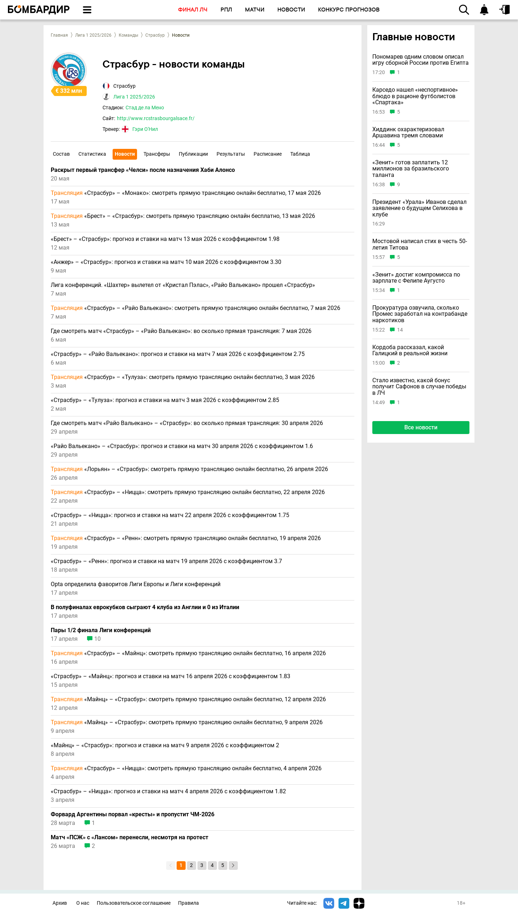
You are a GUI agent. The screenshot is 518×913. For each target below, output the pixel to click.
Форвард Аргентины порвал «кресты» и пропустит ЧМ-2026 (132, 814)
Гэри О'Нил (145, 129)
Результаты (231, 154)
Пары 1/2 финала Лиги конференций (101, 630)
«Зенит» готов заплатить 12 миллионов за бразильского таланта (410, 168)
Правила (188, 903)
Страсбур (155, 35)
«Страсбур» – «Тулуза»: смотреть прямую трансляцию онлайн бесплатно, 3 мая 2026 (183, 377)
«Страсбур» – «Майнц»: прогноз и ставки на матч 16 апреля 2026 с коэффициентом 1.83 (170, 676)
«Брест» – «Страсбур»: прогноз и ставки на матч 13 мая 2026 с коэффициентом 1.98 (165, 239)
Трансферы (157, 154)
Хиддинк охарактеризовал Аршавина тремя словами (408, 132)
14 (400, 330)
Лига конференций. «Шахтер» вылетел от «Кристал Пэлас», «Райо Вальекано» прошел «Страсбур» (183, 285)
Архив (60, 903)
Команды (128, 35)
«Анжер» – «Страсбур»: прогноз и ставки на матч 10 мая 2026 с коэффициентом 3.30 (166, 262)
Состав (61, 154)
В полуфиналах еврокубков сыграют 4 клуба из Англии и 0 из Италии (145, 607)
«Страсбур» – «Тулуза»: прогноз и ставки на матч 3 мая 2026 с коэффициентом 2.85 (165, 400)
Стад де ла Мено (145, 107)
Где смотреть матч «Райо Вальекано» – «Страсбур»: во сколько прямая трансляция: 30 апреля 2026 (187, 423)
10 (97, 639)
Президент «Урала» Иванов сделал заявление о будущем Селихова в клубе (419, 208)
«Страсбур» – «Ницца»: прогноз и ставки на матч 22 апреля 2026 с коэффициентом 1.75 (170, 515)
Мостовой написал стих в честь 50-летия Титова (419, 244)
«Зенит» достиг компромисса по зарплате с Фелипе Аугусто (416, 277)
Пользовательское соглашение (134, 903)
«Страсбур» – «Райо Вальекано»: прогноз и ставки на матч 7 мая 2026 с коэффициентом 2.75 (178, 354)
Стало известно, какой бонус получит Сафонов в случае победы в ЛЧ (419, 386)
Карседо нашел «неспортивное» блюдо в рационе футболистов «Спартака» (415, 96)
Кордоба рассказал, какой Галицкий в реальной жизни (409, 350)
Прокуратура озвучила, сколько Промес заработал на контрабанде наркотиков (419, 314)
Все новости (420, 427)
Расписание (268, 154)
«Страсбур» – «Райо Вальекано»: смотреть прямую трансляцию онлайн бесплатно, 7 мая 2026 (195, 308)
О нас (82, 903)
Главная (59, 35)
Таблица (300, 154)
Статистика (92, 154)
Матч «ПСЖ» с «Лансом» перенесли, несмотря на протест (129, 837)
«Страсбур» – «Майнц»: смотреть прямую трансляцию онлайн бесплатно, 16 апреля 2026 (188, 653)
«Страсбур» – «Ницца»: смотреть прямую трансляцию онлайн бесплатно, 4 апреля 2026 (186, 768)
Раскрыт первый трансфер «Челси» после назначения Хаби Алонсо (143, 170)
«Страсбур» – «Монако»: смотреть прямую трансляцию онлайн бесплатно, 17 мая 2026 (186, 193)
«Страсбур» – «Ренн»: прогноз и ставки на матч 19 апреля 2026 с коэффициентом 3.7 (166, 561)
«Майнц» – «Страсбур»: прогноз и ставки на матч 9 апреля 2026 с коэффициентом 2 (165, 745)
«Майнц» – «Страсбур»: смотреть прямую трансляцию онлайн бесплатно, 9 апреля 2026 (187, 722)
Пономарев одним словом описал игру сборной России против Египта (420, 60)
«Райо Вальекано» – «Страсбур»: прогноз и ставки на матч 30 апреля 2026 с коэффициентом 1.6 (182, 446)
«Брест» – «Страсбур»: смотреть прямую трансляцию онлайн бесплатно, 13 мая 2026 (183, 216)
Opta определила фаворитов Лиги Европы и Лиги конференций (136, 584)
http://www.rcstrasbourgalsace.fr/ (156, 118)
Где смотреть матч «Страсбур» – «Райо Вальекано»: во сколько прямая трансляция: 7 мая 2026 (181, 331)
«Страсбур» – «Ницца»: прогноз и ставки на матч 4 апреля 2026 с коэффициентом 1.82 (168, 791)
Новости (125, 154)
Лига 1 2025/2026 (93, 35)
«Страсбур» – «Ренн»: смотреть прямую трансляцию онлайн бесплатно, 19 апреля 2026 (186, 538)
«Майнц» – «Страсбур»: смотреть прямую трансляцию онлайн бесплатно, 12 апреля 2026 (188, 699)
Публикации (193, 154)
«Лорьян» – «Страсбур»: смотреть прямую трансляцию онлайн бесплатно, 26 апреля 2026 (189, 469)
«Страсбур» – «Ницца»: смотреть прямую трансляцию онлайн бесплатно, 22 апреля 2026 (188, 492)
